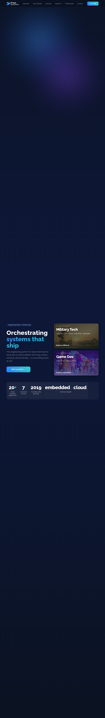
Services (48, 3)
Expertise (26, 3)
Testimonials (69, 3)
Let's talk (93, 3)
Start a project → (18, 367)
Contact (80, 3)
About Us (58, 3)
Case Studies (37, 3)
